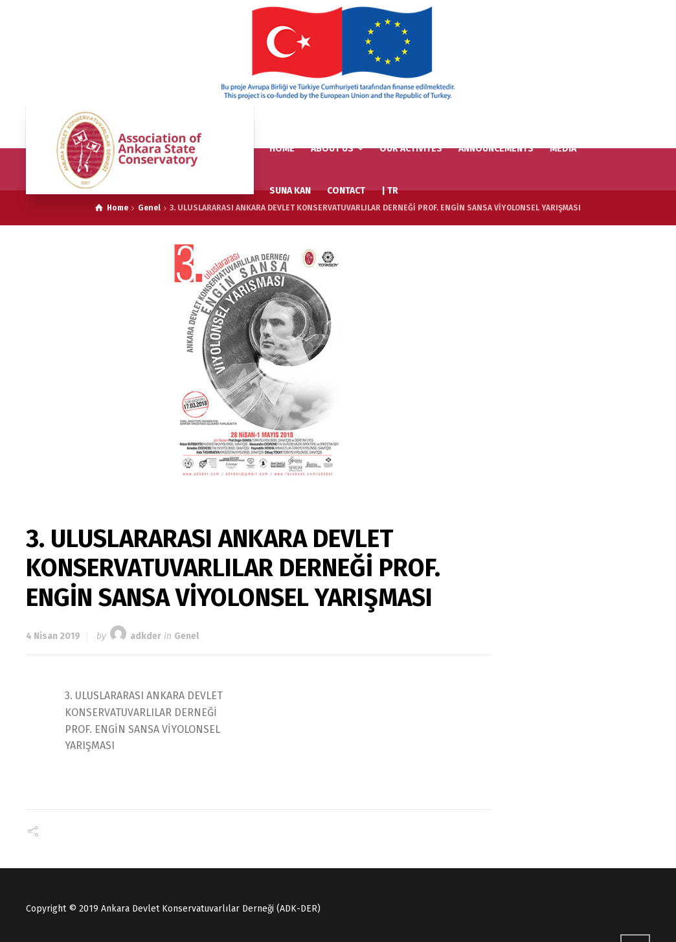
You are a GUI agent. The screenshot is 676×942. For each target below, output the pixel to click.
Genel (186, 636)
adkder (145, 636)
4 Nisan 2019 (53, 636)
